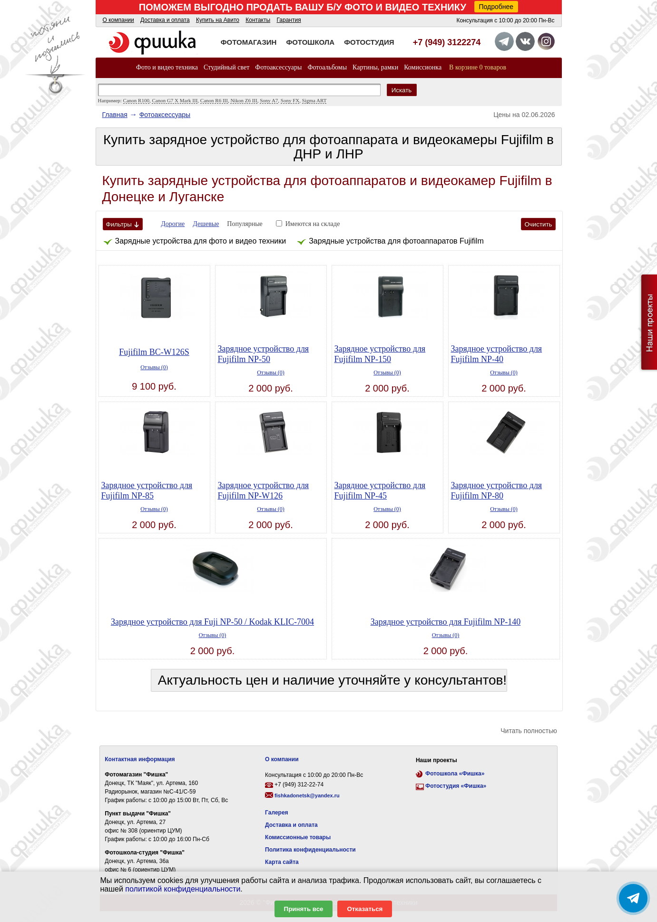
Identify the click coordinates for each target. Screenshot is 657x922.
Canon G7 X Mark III (174, 100)
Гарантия (288, 20)
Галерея (276, 812)
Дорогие (173, 223)
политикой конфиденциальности (182, 889)
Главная (114, 114)
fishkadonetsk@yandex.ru (307, 795)
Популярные (245, 223)
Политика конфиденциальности (310, 849)
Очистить (538, 224)
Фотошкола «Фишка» (454, 773)
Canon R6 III (214, 100)
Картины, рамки (375, 67)
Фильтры (122, 224)
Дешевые (206, 223)
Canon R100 (136, 100)
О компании (118, 20)
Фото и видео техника (167, 67)
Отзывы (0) (154, 367)
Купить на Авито (217, 20)
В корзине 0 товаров (477, 67)
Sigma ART (314, 100)
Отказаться (364, 908)
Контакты (257, 20)
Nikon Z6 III (243, 100)
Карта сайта (282, 862)
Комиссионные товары (298, 837)
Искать (402, 90)
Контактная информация (140, 759)
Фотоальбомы (327, 67)
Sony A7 (269, 100)
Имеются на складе (312, 223)
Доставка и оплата (165, 20)
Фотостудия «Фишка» (455, 786)
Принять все (304, 908)
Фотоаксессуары (278, 67)
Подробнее (496, 6)
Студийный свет (226, 67)
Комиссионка (422, 67)
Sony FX (290, 100)
